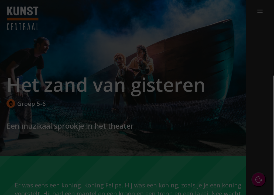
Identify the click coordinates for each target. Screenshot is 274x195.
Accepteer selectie (228, 180)
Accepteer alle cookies (228, 164)
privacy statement (211, 110)
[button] (223, 128)
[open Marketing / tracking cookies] (261, 145)
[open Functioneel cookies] (261, 129)
